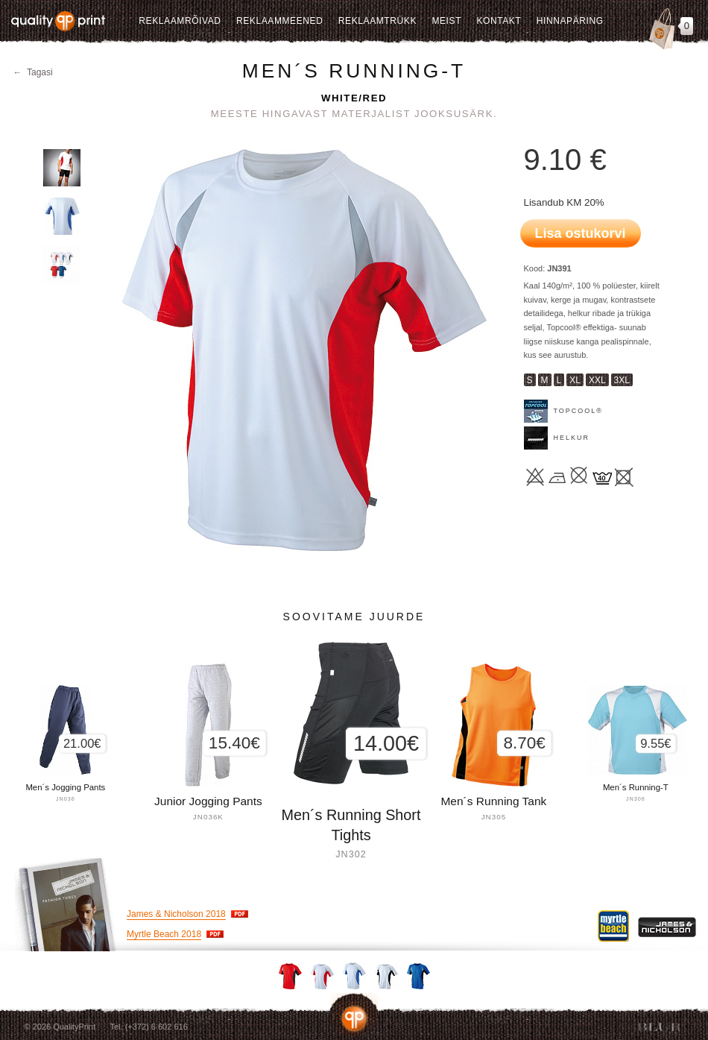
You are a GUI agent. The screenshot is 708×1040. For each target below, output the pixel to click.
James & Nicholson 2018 (176, 914)
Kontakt (498, 21)
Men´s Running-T (636, 787)
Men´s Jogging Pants (65, 787)
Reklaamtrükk (377, 21)
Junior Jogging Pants (208, 801)
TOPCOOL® (578, 411)
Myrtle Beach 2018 (164, 934)
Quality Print (58, 21)
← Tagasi (33, 72)
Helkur (572, 437)
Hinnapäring (570, 21)
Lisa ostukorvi (580, 233)
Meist (446, 21)
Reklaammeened (279, 21)
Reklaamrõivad (180, 21)
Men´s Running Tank (493, 801)
